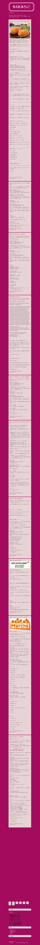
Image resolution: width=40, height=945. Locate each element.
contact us (12, 929)
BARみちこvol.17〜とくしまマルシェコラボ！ (18, 617)
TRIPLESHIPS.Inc (12, 943)
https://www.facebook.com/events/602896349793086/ (20, 299)
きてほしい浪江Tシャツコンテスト (19, 167)
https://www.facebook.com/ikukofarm (16, 750)
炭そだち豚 (12, 117)
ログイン (17, 941)
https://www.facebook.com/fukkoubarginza (17, 67)
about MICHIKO (13, 931)
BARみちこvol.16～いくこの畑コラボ (17, 736)
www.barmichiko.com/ (14, 335)
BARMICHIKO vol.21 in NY (15, 296)
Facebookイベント (14, 195)
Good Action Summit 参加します (16, 560)
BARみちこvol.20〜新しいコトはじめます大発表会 (19, 376)
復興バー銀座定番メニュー (15, 163)
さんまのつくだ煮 (14, 123)
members (11, 932)
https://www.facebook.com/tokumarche (17, 645)
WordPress (15, 942)
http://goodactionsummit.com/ (15, 570)
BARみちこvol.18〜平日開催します (16, 498)
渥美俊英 (14, 44)
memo (14, 178)
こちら (17, 354)
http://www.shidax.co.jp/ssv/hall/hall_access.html (19, 609)
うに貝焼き (12, 106)
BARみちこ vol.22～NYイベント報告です (17, 234)
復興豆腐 (12, 114)
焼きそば (12, 121)
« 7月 (12, 923)
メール (11, 92)
